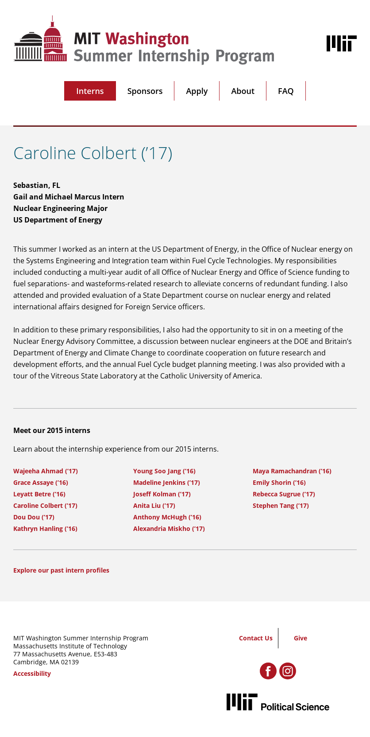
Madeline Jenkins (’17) (166, 482)
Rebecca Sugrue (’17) (284, 494)
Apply (197, 91)
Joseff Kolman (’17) (162, 494)
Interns (90, 91)
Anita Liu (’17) (154, 505)
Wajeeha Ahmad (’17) (45, 471)
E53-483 (105, 654)
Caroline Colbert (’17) (45, 505)
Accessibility (32, 673)
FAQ (286, 91)
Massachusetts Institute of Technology (70, 646)
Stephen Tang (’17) (281, 505)
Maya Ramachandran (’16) (292, 471)
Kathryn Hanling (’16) (45, 528)
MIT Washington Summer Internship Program (80, 638)
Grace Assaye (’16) (40, 482)
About (242, 91)
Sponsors (145, 91)
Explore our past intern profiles (61, 570)
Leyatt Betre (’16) (39, 494)
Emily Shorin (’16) (279, 482)
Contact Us (256, 638)
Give (300, 638)
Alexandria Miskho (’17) (169, 528)
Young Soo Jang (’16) (164, 471)
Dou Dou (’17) (33, 517)
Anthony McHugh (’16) (167, 517)
